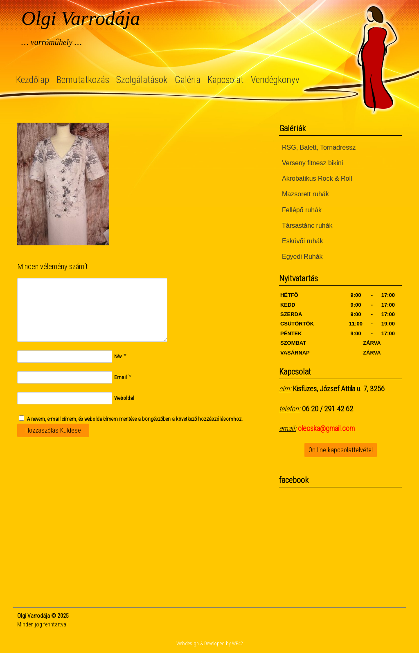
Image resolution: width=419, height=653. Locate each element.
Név (118, 356)
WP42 (237, 643)
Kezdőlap (32, 79)
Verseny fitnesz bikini (312, 162)
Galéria (187, 79)
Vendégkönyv (275, 79)
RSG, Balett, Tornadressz (319, 147)
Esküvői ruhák (302, 241)
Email (120, 377)
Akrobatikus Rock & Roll (317, 178)
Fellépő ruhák (302, 209)
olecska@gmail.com (326, 428)
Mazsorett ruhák (305, 194)
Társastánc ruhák (307, 225)
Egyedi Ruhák (302, 256)
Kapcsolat (225, 79)
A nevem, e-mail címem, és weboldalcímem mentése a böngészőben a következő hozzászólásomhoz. (135, 419)
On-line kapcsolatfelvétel (341, 450)
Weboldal (124, 398)
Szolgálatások (141, 79)
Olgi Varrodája (80, 18)
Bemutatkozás (82, 79)
